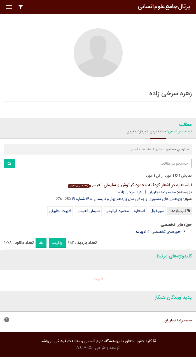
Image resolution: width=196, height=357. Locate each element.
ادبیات (98, 279)
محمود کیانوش (117, 211)
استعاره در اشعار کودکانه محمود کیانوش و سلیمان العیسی (128, 185)
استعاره (139, 211)
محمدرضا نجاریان (162, 192)
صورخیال (157, 211)
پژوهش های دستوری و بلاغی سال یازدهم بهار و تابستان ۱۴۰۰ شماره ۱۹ (127, 199)
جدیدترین (158, 131)
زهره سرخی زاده (131, 192)
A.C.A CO (84, 348)
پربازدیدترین (136, 131)
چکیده (57, 243)
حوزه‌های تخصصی (166, 232)
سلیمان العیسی (88, 211)
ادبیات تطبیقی (60, 211)
